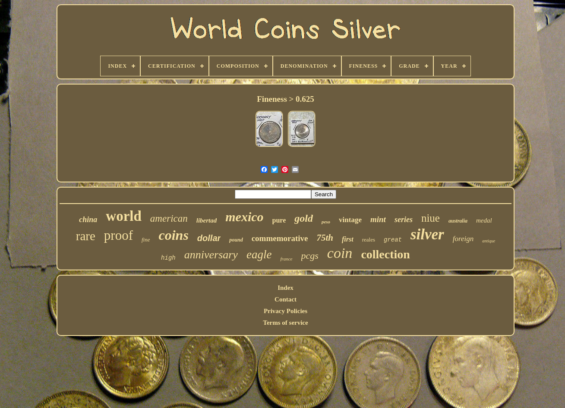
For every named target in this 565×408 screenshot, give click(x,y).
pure (279, 220)
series (404, 219)
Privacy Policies (285, 311)
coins (173, 235)
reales (368, 239)
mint (378, 219)
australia (457, 221)
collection (385, 254)
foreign (463, 239)
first (348, 239)
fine (146, 239)
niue (430, 218)
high (168, 257)
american (169, 218)
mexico (244, 217)
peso (326, 221)
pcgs (310, 255)
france (286, 258)
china (88, 219)
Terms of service (285, 322)
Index (286, 287)
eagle (258, 254)
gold (303, 218)
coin (340, 253)
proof (118, 235)
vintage (350, 220)
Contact (286, 299)
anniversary (211, 254)
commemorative (280, 238)
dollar (209, 238)
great (393, 239)
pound (236, 240)
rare (85, 236)
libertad (206, 220)
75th (324, 237)
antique (488, 241)
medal (484, 220)
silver (427, 234)
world (124, 216)
